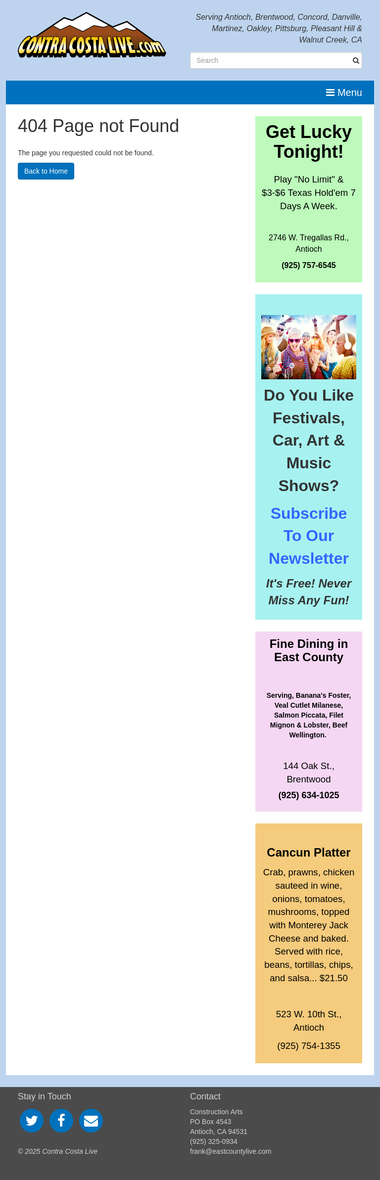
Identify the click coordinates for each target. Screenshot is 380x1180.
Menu (344, 92)
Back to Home (46, 171)
